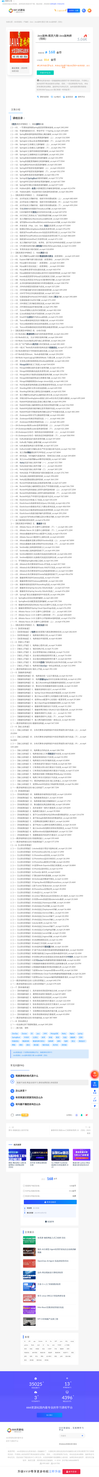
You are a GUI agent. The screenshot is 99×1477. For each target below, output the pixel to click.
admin (18, 1115)
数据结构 (30, 334)
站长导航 (55, 1463)
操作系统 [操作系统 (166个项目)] (34, 1352)
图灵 (14, 124)
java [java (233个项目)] (61, 1341)
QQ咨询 (49, 1221)
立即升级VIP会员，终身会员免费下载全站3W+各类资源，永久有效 (64, 66)
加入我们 (49, 1415)
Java (31, 22)
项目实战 (40, 625)
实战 (46, 225)
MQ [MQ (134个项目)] (66, 1341)
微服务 (39, 523)
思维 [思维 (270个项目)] (68, 1348)
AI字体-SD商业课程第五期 (38, 1164)
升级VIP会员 (45, 73)
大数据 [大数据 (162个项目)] (37, 1348)
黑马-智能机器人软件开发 (19, 1130)
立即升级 (55, 1471)
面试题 (47, 946)
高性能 (39, 246)
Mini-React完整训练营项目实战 (51, 1307)
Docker (40, 960)
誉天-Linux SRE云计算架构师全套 (51, 1296)
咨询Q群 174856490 (57, 4)
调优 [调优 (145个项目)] (55, 1356)
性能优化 (53, 347)
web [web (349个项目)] (53, 1345)
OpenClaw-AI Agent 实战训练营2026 (53, 1261)
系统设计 (51, 753)
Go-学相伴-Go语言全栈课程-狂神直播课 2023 (59, 1165)
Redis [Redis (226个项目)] (32, 1345)
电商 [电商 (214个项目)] (31, 1356)
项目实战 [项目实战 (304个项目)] (39, 1360)
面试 (34, 212)
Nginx (45, 679)
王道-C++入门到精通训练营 (49, 1284)
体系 (34, 188)
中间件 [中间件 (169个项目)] (59, 1345)
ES (39, 804)
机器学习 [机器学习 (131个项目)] (65, 1352)
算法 (56, 297)
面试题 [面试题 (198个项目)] (32, 1360)
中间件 (70, 957)
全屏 (94, 1100)
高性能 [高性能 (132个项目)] (46, 1360)
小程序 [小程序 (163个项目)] (49, 1348)
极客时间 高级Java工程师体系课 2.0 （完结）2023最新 (70, 1131)
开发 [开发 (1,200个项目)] (55, 1348)
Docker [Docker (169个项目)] (41, 1341)
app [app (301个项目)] (34, 1341)
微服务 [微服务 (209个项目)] (62, 1348)
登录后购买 (50, 1202)
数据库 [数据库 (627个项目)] (50, 1352)
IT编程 (26, 22)
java (38, 1034)
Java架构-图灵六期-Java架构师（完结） (35, 1055)
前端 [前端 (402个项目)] (31, 1348)
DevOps (43, 665)
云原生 (30, 317)
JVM (25, 208)
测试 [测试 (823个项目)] (72, 1352)
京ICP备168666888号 (70, 1460)
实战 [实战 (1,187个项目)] (43, 1348)
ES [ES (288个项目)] (46, 1341)
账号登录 (71, 1472)
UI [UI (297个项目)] (43, 1345)
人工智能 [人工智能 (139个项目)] (66, 1345)
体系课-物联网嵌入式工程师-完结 (51, 1238)
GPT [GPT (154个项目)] (56, 1341)
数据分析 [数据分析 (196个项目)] (42, 1352)
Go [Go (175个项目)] (51, 1341)
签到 (94, 1084)
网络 (29, 452)
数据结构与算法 (46, 256)
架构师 (50, 1041)
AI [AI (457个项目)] (24, 1341)
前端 (41, 679)
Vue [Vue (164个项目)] (48, 1345)
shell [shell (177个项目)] (38, 1345)
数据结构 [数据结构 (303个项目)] (57, 1352)
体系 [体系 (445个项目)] (25, 1348)
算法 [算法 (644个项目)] (36, 1356)
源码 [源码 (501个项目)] (25, 1356)
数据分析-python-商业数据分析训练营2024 (81, 1164)
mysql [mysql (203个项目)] (72, 1341)
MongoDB (24, 364)
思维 (42, 662)
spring (80, 1034)
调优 (42, 252)
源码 (38, 124)
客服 (94, 1092)
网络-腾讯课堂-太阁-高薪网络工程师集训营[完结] (17, 1165)
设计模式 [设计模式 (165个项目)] (48, 1356)
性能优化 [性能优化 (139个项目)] (26, 1352)
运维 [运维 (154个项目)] (61, 1356)
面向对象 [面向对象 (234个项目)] (68, 1356)
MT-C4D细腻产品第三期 (48, 1319)
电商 (33, 632)
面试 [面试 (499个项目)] (25, 1360)
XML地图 (44, 1463)
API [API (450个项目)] (29, 1341)
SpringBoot (32, 178)
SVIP (94, 1074)
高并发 (35, 344)
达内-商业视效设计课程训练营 (50, 1272)
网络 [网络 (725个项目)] (42, 1356)
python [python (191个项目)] (26, 1345)
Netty (22, 462)
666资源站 (18, 22)
